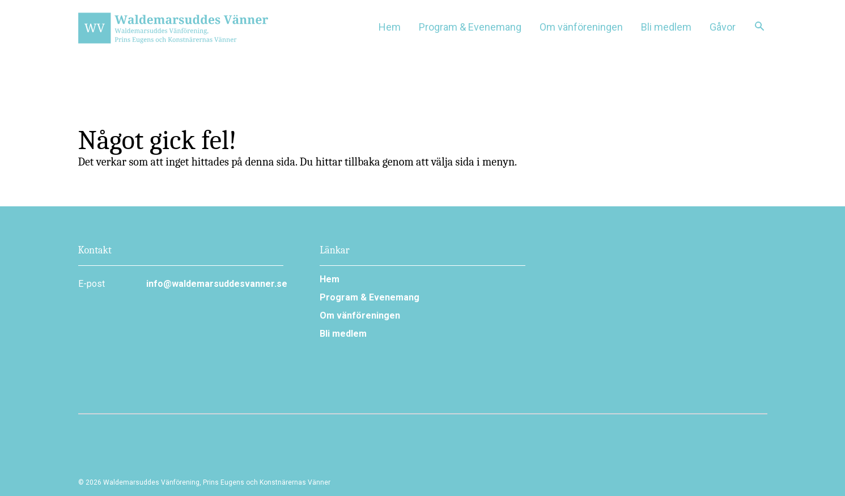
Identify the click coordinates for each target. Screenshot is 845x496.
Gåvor (723, 27)
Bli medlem (666, 27)
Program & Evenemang (369, 297)
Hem (390, 27)
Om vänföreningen (360, 315)
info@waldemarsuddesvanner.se (214, 283)
